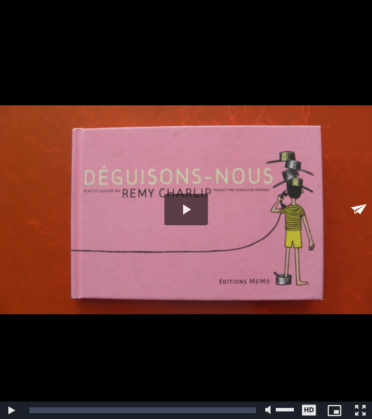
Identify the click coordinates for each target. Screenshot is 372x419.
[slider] (142, 410)
